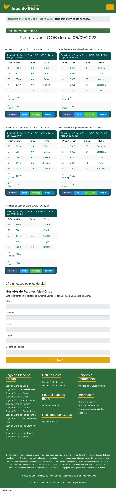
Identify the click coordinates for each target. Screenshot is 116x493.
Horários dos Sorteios (88, 405)
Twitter (24, 114)
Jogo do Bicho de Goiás (17, 396)
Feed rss (82, 413)
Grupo (9, 335)
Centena (10, 312)
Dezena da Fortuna (15, 347)
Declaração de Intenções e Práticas (79, 476)
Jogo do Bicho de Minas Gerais (20, 400)
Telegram (48, 114)
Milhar (9, 301)
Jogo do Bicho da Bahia (17, 386)
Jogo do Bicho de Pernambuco (20, 411)
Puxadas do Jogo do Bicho (91, 409)
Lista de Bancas (49, 421)
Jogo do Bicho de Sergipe (18, 436)
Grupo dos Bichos (86, 402)
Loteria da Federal (50, 405)
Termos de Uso (28, 476)
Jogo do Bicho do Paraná (18, 407)
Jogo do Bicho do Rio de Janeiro (21, 415)
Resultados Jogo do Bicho (73, 482)
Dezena (9, 324)
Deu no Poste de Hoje (52, 382)
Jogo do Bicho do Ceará (17, 393)
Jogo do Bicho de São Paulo (19, 433)
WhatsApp (36, 114)
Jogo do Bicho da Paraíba (18, 404)
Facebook (13, 114)
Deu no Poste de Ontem (53, 385)
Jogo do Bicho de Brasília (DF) (20, 389)
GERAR (58, 360)
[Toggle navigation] (110, 7)
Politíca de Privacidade (49, 476)
